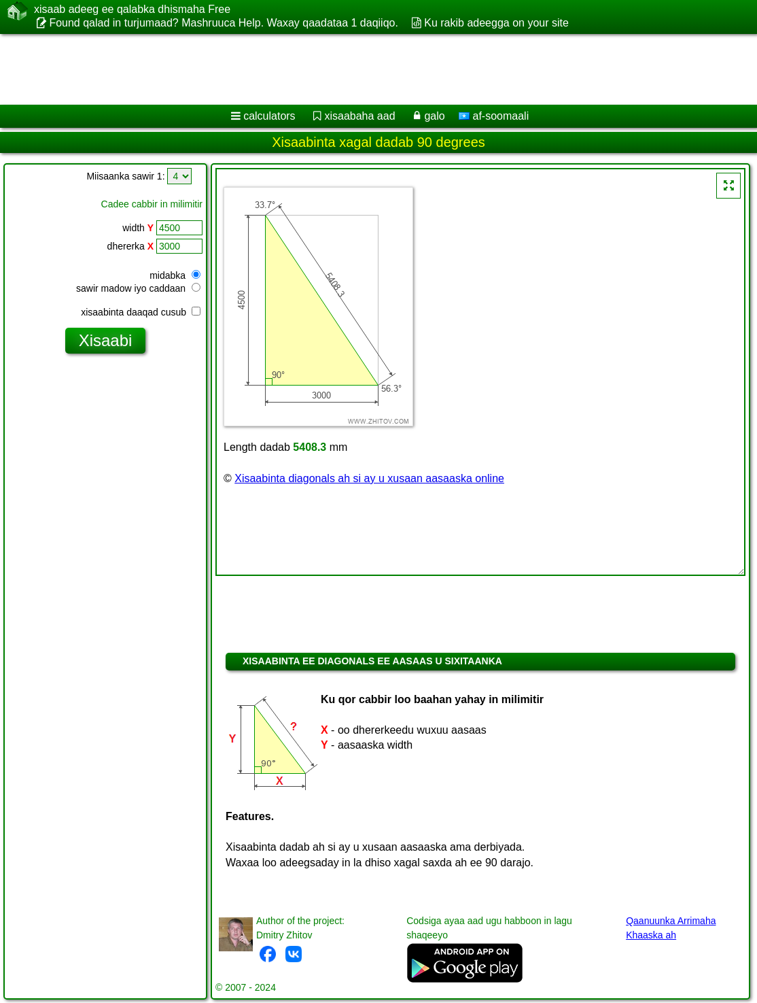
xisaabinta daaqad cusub (140, 312)
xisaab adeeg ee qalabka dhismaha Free (132, 9)
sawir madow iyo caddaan (138, 288)
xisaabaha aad (359, 116)
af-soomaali (494, 116)
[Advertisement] (364, 69)
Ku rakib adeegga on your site (496, 23)
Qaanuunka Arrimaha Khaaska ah (671, 927)
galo (434, 116)
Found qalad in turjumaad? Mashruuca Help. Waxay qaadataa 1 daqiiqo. (223, 23)
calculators (269, 116)
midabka (174, 275)
